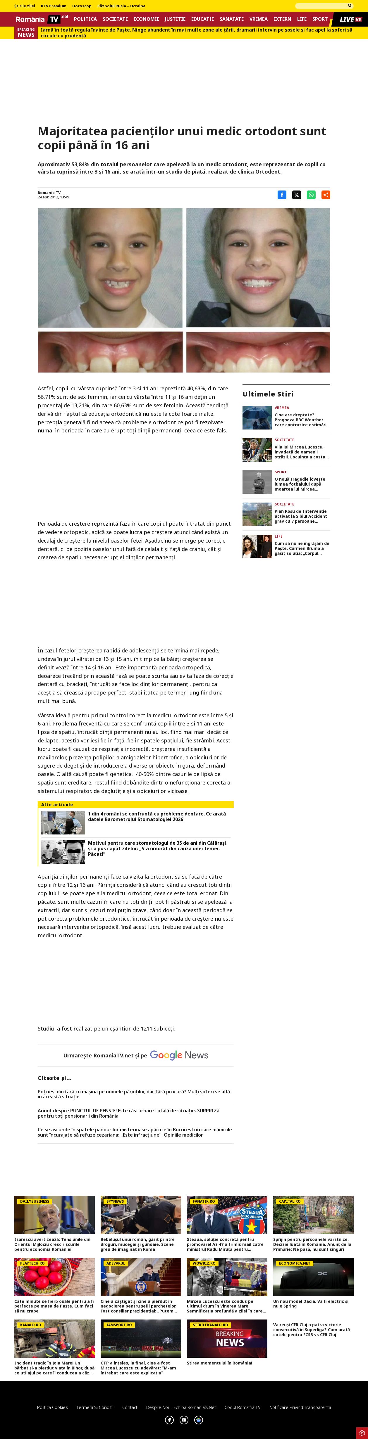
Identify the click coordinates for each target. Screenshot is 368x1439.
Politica (85, 19)
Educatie (202, 19)
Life (302, 19)
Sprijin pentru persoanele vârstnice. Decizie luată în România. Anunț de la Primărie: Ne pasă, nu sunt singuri (312, 1244)
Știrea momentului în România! (219, 1363)
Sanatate (232, 19)
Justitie (175, 19)
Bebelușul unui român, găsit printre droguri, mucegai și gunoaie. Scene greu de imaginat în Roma (138, 1244)
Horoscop (82, 6)
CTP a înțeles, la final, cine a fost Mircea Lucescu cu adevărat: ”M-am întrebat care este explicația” (138, 1368)
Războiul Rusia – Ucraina (121, 6)
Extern (282, 19)
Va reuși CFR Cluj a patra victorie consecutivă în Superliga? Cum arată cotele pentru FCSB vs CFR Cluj (311, 1329)
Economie (146, 19)
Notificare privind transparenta (300, 1407)
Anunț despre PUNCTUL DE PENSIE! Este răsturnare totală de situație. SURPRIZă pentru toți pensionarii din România (128, 1113)
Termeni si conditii (95, 1407)
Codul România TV (243, 1407)
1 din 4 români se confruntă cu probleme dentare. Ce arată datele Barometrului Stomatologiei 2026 (157, 816)
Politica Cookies (52, 1407)
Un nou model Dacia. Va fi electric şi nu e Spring (310, 1304)
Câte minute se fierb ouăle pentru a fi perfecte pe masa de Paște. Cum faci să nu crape (54, 1306)
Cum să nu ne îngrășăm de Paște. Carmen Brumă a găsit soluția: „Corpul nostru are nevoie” (302, 548)
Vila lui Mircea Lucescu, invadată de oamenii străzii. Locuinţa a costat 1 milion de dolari (301, 452)
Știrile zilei (24, 6)
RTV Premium (53, 6)
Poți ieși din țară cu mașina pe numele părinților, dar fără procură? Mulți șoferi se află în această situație (134, 1094)
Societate (115, 19)
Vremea (259, 19)
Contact (129, 1407)
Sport (320, 19)
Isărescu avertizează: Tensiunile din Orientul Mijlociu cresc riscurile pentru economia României (52, 1244)
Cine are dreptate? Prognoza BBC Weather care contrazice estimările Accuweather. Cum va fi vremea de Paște (302, 420)
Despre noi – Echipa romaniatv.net (181, 1407)
